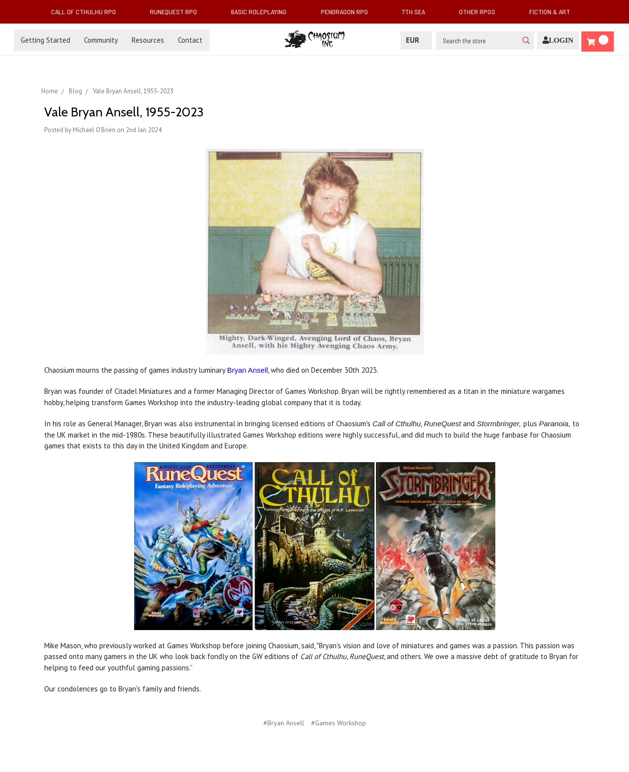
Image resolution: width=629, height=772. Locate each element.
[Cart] (597, 41)
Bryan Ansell (247, 370)
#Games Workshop (338, 722)
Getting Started (45, 40)
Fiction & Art (553, 11)
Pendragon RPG (348, 11)
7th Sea (417, 11)
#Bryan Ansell (283, 722)
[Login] (558, 40)
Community (101, 40)
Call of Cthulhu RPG (87, 11)
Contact (190, 40)
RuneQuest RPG (177, 11)
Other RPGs (481, 11)
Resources (148, 40)
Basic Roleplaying (262, 11)
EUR (416, 40)
